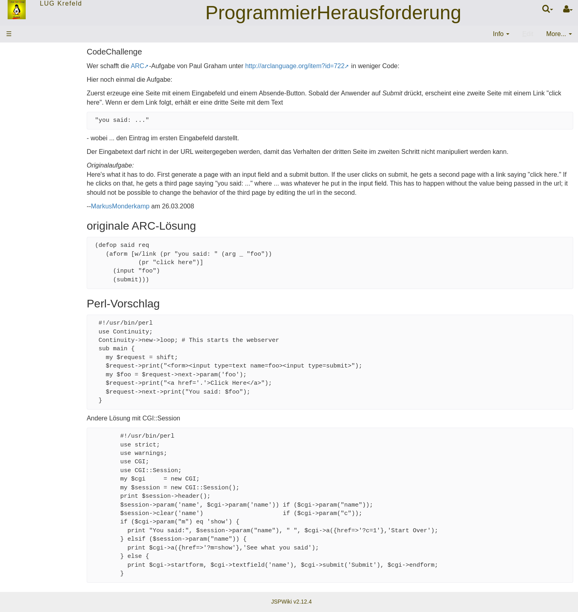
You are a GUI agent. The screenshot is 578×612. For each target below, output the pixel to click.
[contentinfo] (501, 34)
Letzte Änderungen (36, 155)
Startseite (23, 75)
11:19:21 (78, 222)
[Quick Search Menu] (547, 8)
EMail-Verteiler (30, 139)
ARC (181, 66)
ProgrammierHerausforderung (334, 12)
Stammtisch (26, 107)
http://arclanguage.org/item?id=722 (338, 66)
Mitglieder (23, 123)
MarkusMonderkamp (163, 206)
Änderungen (25, 192)
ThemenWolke (30, 91)
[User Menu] (568, 9)
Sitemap (21, 171)
